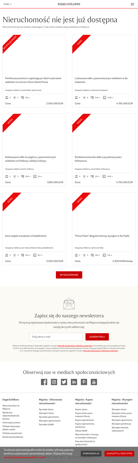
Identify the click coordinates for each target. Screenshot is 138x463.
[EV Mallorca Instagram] (54, 382)
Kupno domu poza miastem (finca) (83, 415)
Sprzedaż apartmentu (49, 416)
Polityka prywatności (12, 433)
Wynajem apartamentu (50, 420)
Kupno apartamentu (84, 420)
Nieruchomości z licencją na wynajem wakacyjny (86, 436)
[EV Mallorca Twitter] (64, 382)
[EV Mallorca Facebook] (44, 382)
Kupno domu (81, 409)
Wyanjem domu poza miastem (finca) (122, 415)
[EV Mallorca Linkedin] (74, 382)
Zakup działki (81, 430)
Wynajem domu (46, 413)
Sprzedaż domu (46, 409)
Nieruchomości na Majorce (10, 407)
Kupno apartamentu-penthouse (85, 425)
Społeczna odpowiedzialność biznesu (10, 415)
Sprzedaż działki (46, 424)
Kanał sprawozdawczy (12, 436)
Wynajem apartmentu (122, 420)
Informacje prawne (11, 422)
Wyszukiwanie (69, 274)
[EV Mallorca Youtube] (94, 382)
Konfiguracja (91, 453)
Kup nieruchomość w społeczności (85, 443)
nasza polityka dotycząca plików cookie (25, 457)
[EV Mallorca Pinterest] (84, 382)
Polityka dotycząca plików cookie (11, 428)
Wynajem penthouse (121, 423)
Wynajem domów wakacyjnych (120, 429)
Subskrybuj (97, 336)
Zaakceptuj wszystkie (119, 453)
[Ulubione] (60, 40)
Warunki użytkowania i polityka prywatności (75, 345)
